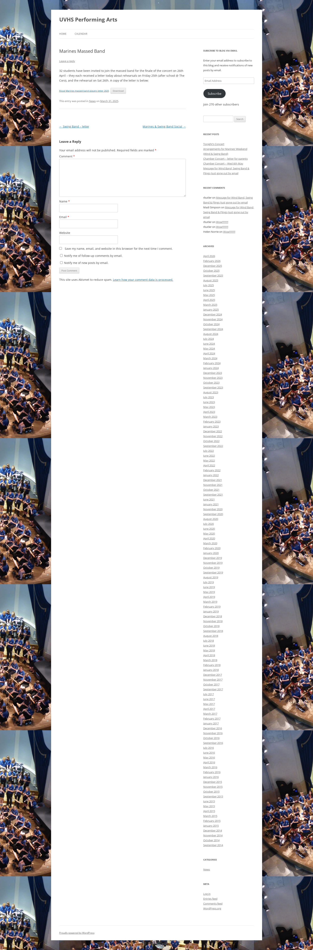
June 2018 (209, 645)
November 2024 (213, 319)
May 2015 (209, 806)
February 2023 (211, 421)
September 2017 (213, 689)
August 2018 (210, 636)
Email (64, 217)
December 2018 (212, 616)
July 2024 (208, 339)
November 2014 (213, 835)
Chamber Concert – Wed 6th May (223, 163)
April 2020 (209, 538)
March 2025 (210, 305)
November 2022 (213, 436)
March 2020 (210, 543)
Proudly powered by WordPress (77, 933)
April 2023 (209, 412)
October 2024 (211, 324)
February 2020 (211, 548)
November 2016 (213, 733)
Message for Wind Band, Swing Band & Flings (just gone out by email (228, 212)
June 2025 (209, 290)
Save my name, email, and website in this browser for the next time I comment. (119, 249)
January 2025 (211, 309)
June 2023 (209, 402)
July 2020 (208, 524)
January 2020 (211, 553)
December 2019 (212, 558)
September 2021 (213, 494)
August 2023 (210, 392)
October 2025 (211, 270)
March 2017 (210, 713)
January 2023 (211, 426)
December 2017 (212, 675)
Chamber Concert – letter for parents (225, 158)
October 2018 (211, 626)
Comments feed (213, 903)
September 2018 (213, 631)
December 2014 (212, 830)
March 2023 (210, 417)
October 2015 (211, 791)
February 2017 (211, 718)
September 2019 (213, 572)
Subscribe (214, 93)
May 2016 (209, 757)
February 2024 (211, 363)
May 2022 (209, 460)
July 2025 (208, 285)
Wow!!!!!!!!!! (222, 222)
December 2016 (212, 728)
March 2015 (210, 816)
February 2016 (211, 772)
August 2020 (210, 519)
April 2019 (209, 597)
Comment (67, 156)
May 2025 (209, 295)
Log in (207, 894)
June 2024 (209, 343)
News (92, 101)
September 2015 (213, 796)
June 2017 (209, 699)
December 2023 (212, 373)
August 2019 (210, 577)
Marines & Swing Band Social (164, 126)
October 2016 (211, 738)
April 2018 (209, 655)
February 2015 (211, 821)
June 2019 (209, 587)
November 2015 (213, 787)
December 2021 (212, 480)
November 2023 (213, 378)
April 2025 (209, 300)
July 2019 (208, 582)
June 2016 (209, 752)
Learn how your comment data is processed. (143, 280)
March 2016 (210, 767)
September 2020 (213, 514)
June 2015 (209, 801)
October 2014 (211, 840)
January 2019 (211, 611)
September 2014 (213, 845)
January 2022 (211, 475)
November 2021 (213, 485)
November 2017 (213, 679)
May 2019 (209, 592)
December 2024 (212, 314)
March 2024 (210, 358)
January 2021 (211, 504)
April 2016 (209, 762)
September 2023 (213, 387)
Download (118, 90)
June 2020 (209, 528)
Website (64, 233)
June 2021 (209, 499)
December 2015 (212, 782)
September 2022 (213, 446)
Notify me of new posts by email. (86, 263)
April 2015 (209, 811)
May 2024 (209, 348)
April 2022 (209, 465)
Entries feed (210, 899)
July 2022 (208, 451)
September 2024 (213, 329)
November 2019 (213, 563)
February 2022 (211, 470)
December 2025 (212, 266)
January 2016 (211, 777)
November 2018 (213, 621)
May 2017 (209, 704)
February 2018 (211, 665)
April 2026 (209, 256)
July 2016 (208, 748)
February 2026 (211, 261)
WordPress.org (212, 908)
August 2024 (210, 334)
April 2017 (209, 709)
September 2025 (213, 275)
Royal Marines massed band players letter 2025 (84, 90)
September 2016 (213, 743)
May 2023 (209, 407)
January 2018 (211, 670)
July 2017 (208, 694)
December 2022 (212, 431)
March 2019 (210, 602)
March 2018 (210, 660)
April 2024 (209, 353)
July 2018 (208, 640)
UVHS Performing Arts (88, 19)
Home (63, 34)
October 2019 (211, 567)
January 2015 (211, 825)
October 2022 (211, 441)
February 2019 (211, 606)
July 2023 (208, 397)
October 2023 (211, 382)
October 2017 (211, 684)
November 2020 (213, 509)
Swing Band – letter (74, 126)
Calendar (81, 34)
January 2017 (211, 723)
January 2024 (211, 368)
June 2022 (209, 455)
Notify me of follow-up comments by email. (93, 256)
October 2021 (211, 490)
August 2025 (210, 280)
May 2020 (209, 533)
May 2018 (209, 650)
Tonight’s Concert (213, 144)
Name (64, 201)
